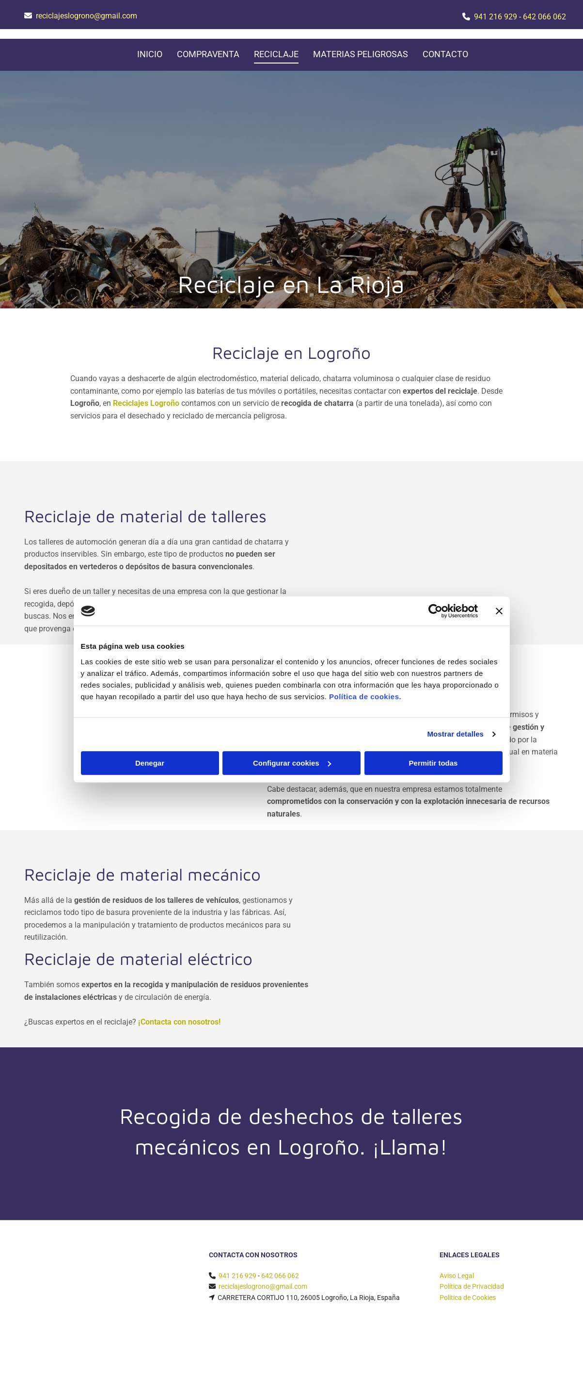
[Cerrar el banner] (499, 611)
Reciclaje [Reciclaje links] (276, 54)
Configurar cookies (292, 763)
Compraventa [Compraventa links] (208, 54)
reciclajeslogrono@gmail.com (86, 15)
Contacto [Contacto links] (445, 54)
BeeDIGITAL (543, 1358)
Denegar (149, 763)
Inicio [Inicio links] (149, 54)
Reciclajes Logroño (146, 403)
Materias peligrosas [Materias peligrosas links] (360, 54)
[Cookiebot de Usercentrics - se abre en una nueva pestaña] (435, 611)
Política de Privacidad (472, 1286)
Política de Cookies (468, 1297)
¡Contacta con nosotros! (179, 1021)
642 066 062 (544, 16)
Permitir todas (433, 763)
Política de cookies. (365, 696)
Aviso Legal (457, 1276)
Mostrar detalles (455, 734)
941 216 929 (495, 16)
